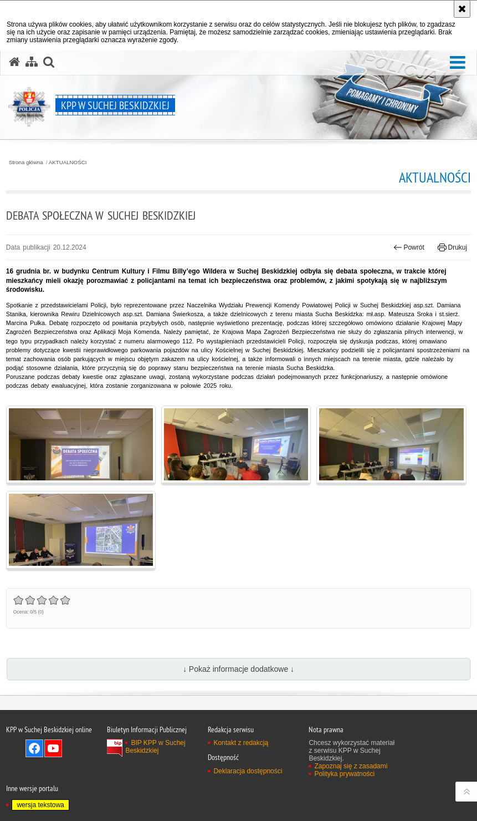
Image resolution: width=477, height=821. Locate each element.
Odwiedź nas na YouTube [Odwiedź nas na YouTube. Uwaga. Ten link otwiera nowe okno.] (53, 748)
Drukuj (452, 247)
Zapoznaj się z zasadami (350, 766)
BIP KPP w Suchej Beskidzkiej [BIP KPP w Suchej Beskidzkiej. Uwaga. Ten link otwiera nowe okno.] (155, 746)
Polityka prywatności (344, 774)
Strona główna (26, 162)
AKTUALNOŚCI (68, 162)
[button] (457, 63)
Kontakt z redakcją (240, 743)
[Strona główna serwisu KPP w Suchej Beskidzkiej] (14, 62)
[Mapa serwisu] (31, 62)
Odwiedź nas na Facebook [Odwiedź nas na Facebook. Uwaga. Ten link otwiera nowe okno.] (34, 748)
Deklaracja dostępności (247, 771)
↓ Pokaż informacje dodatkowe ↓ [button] (238, 669)
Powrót (408, 247)
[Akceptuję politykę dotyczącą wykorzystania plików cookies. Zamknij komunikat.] (462, 9)
